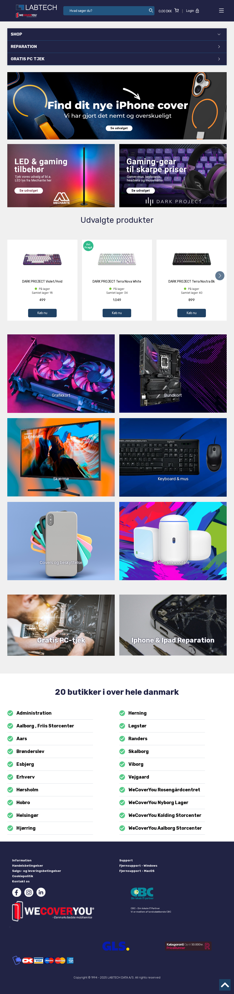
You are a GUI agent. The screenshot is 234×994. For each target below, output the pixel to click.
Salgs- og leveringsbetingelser (36, 871)
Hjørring (21, 828)
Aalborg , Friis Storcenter (40, 726)
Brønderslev (25, 751)
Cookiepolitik (22, 876)
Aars (17, 739)
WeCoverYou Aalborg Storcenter (160, 828)
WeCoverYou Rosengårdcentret (159, 790)
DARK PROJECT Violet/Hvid (42, 281)
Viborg (131, 764)
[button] (219, 275)
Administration (29, 713)
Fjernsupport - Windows (138, 865)
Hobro (18, 802)
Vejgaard (134, 777)
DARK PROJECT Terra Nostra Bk (191, 281)
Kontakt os (21, 881)
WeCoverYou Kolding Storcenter (160, 815)
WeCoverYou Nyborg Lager (153, 802)
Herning (133, 713)
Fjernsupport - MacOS (136, 871)
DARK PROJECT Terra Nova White (117, 281)
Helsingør (22, 815)
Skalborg (134, 751)
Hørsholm (22, 790)
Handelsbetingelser (27, 865)
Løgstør (132, 726)
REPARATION (115, 46)
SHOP (116, 34)
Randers (133, 739)
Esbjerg (20, 764)
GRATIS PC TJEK (115, 58)
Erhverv (21, 777)
